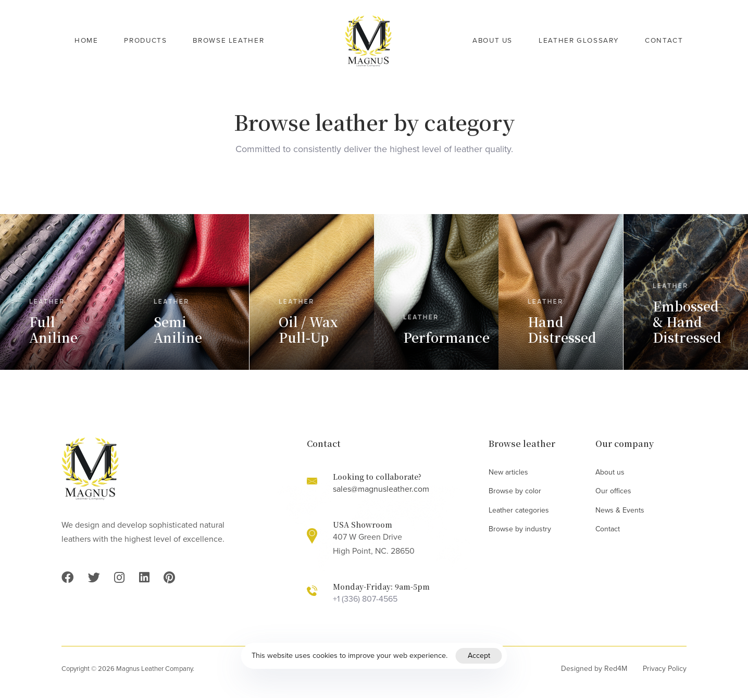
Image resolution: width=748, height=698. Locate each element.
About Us (492, 40)
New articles (508, 472)
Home (86, 40)
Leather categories (519, 510)
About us (610, 472)
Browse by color (515, 491)
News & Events (619, 510)
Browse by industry (520, 529)
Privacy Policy (665, 668)
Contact (664, 40)
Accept (479, 655)
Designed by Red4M (594, 668)
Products (145, 40)
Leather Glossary (579, 40)
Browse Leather (228, 40)
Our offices (613, 491)
